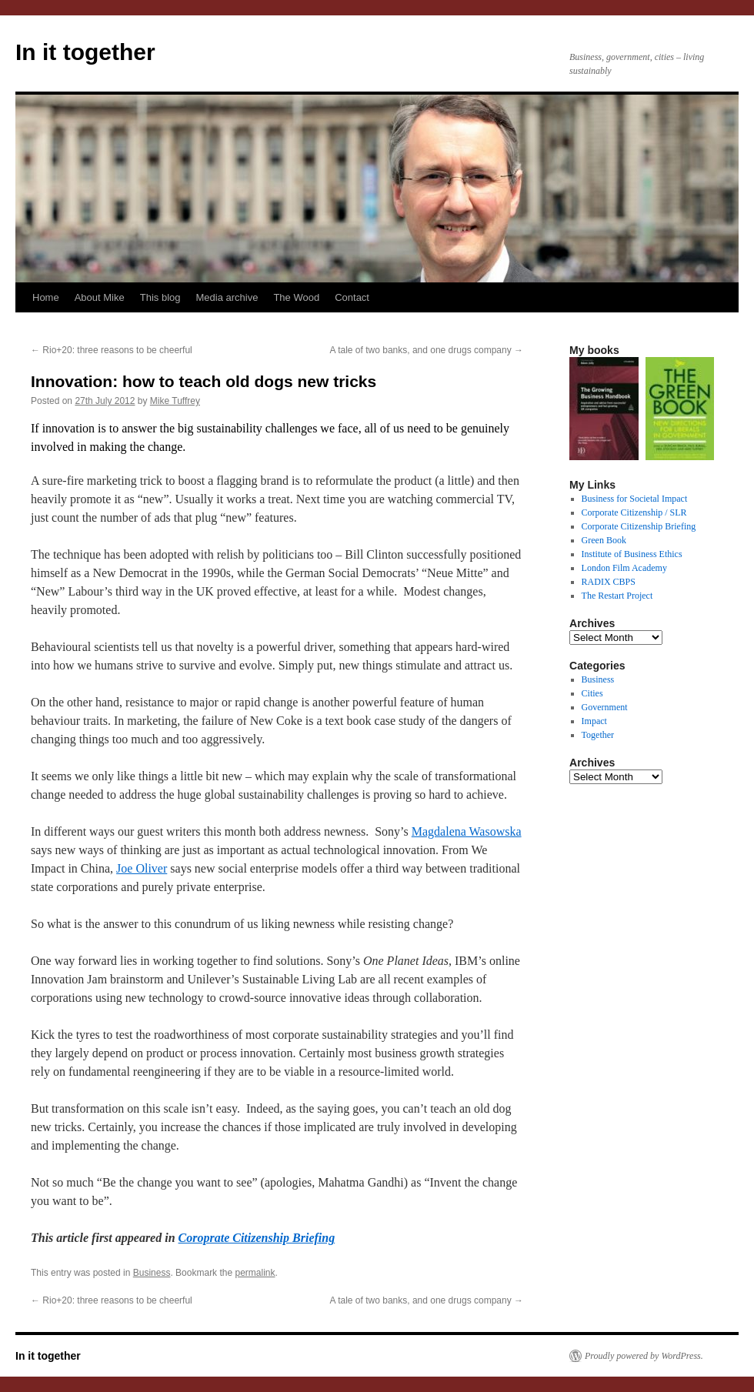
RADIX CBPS (609, 581)
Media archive (226, 297)
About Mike (100, 297)
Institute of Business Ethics (632, 554)
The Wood (296, 297)
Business (152, 1272)
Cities (592, 693)
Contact (352, 297)
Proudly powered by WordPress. (644, 1355)
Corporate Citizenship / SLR (634, 512)
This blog (160, 297)
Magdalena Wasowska (467, 831)
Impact (594, 721)
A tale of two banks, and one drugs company (426, 350)
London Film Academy (624, 567)
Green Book (604, 540)
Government (605, 707)
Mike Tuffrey (175, 401)
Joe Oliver (141, 868)
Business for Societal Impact (635, 498)
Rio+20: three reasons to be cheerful (111, 350)
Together (598, 734)
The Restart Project (617, 595)
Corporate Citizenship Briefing (639, 526)
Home (45, 297)
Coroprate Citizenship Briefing (256, 1237)
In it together (85, 52)
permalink (255, 1272)
